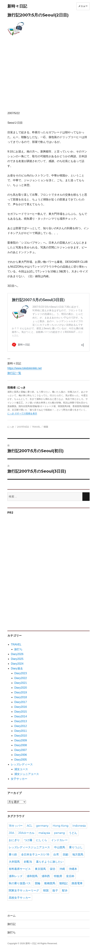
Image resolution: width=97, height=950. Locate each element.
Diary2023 (20, 673)
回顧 (65, 854)
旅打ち (18, 649)
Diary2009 (20, 740)
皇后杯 (70, 876)
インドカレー (59, 840)
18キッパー (16, 825)
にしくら (41, 840)
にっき (10, 426)
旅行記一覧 (14, 373)
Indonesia (79, 825)
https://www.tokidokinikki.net (24, 368)
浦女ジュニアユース (26, 774)
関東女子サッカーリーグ (24, 890)
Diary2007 (20, 750)
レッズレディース (22, 764)
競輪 (37, 883)
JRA (11, 833)
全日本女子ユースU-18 (35, 854)
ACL (29, 825)
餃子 (55, 890)
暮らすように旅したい (50, 861)
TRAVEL (36, 426)
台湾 (56, 854)
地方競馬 (77, 854)
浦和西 (46, 876)
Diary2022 (20, 678)
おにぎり (14, 840)
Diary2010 (20, 735)
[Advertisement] (49, 78)
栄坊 (52, 869)
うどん (73, 833)
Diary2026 (17, 654)
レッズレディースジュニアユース (29, 847)
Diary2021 (20, 682)
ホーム (11, 915)
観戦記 (63, 883)
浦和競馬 (32, 876)
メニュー (83, 6)
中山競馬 (59, 847)
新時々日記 (17, 6)
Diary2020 (20, 687)
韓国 (46, 426)
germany (42, 825)
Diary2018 (20, 697)
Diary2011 (20, 730)
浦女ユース (21, 769)
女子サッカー (19, 778)
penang (59, 833)
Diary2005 (20, 759)
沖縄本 (73, 869)
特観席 (58, 876)
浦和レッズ (15, 876)
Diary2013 (20, 721)
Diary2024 (17, 663)
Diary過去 (17, 668)
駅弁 (65, 890)
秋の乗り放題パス (20, 883)
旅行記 (11, 924)
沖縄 (62, 869)
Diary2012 (20, 726)
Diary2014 (20, 716)
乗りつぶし (76, 847)
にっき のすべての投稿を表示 (22, 413)
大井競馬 (14, 861)
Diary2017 (20, 702)
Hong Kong (61, 825)
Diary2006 (20, 754)
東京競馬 (40, 869)
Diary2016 (20, 706)
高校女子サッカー (20, 897)
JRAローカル (26, 833)
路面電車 (77, 883)
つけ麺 (28, 840)
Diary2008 (20, 745)
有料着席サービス (20, 869)
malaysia (44, 833)
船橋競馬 (49, 883)
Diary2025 (17, 658)
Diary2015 (20, 711)
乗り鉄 (13, 854)
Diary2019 (20, 692)
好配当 (28, 861)
